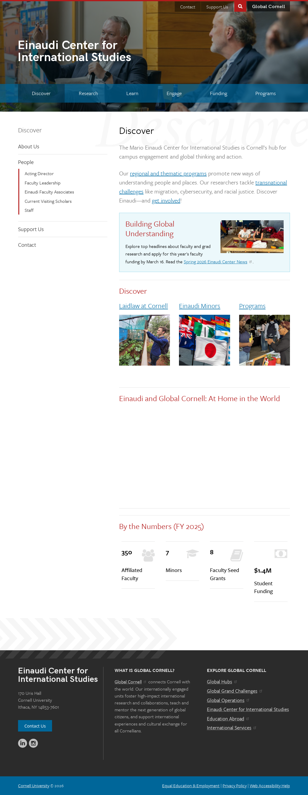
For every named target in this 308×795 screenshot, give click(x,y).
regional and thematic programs (168, 173)
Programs (252, 305)
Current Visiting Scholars (48, 201)
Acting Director (39, 173)
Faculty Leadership (42, 182)
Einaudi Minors (199, 305)
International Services (232, 727)
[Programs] (265, 93)
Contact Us (35, 726)
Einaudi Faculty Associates (49, 191)
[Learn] (132, 93)
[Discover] (41, 93)
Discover (30, 130)
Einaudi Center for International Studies (248, 709)
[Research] (88, 93)
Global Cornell (268, 7)
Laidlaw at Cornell (143, 305)
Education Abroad (228, 718)
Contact (187, 6)
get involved (166, 200)
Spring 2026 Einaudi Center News (218, 261)
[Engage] (174, 93)
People (26, 162)
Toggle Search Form (240, 6)
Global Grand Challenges (235, 690)
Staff (29, 210)
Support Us (217, 6)
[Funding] (218, 93)
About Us (28, 146)
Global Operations (228, 700)
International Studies (85, 52)
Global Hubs (222, 681)
